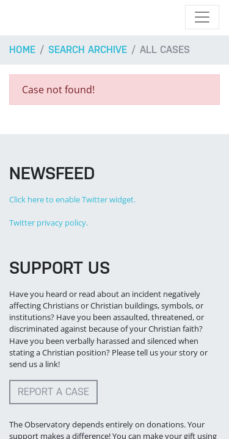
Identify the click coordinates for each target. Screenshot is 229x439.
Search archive (87, 49)
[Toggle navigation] (202, 17)
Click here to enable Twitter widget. (72, 199)
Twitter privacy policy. (48, 222)
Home (22, 49)
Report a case (53, 392)
